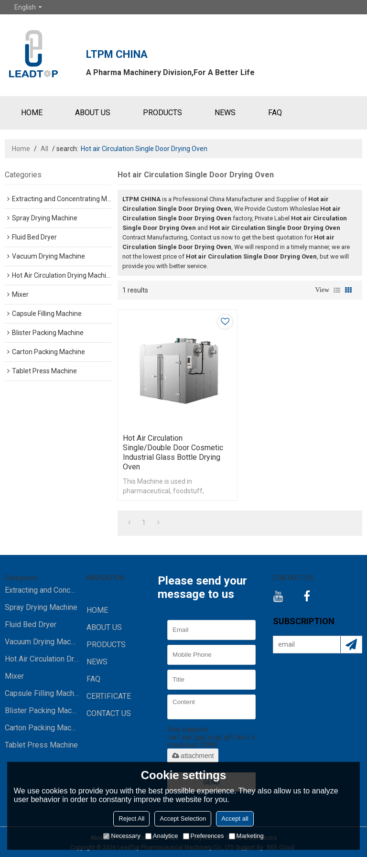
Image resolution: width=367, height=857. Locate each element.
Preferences (203, 835)
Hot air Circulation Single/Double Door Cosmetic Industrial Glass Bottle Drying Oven (173, 452)
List (337, 290)
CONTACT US (108, 713)
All (44, 148)
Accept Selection (183, 818)
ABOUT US (92, 112)
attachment (193, 755)
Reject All (131, 818)
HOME (32, 112)
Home (21, 148)
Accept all (234, 818)
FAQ (275, 112)
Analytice (161, 835)
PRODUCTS (162, 112)
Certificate (108, 696)
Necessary (121, 835)
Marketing (246, 835)
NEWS (225, 112)
